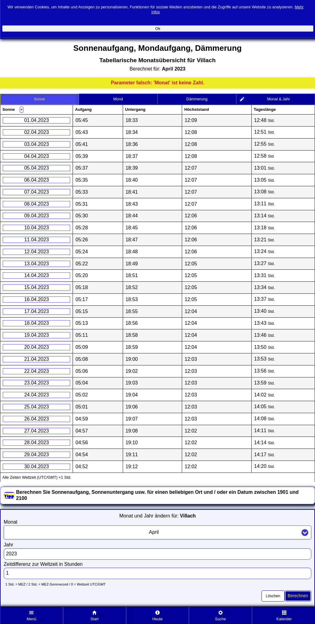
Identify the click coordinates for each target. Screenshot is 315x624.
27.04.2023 (36, 430)
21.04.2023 (36, 359)
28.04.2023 (36, 442)
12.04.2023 (36, 251)
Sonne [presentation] (39, 99)
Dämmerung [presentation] (197, 99)
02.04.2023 (36, 132)
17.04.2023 (36, 311)
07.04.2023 (36, 192)
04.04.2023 (36, 156)
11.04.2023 (36, 239)
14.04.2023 (36, 275)
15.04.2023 (36, 287)
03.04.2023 (36, 144)
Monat (10, 522)
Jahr (8, 544)
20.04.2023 (36, 347)
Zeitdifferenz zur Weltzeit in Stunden (43, 564)
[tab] (39, 99)
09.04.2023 (36, 215)
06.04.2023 (36, 180)
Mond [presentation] (118, 99)
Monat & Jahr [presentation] (278, 99)
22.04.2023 (36, 371)
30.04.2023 (36, 466)
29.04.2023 (36, 454)
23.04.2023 (36, 382)
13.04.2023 (36, 263)
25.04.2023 (36, 406)
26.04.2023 (36, 418)
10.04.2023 (36, 227)
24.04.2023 (36, 394)
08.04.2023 (36, 204)
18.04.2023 (36, 323)
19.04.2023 (36, 335)
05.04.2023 (36, 168)
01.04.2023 (36, 120)
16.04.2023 (36, 299)
